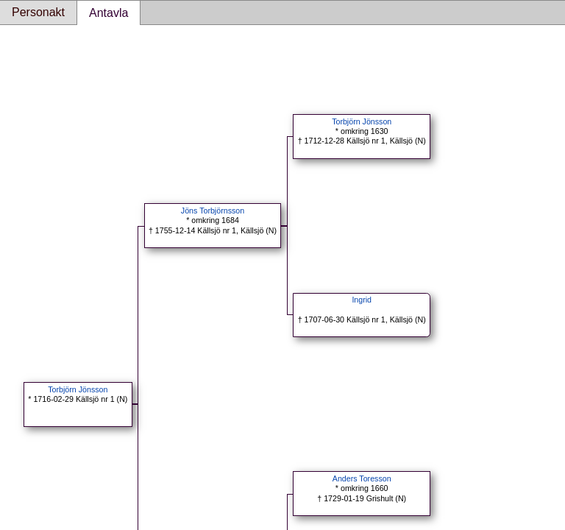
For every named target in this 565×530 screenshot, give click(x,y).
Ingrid (362, 299)
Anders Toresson (362, 478)
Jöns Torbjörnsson (212, 210)
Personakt (38, 12)
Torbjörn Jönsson (77, 389)
